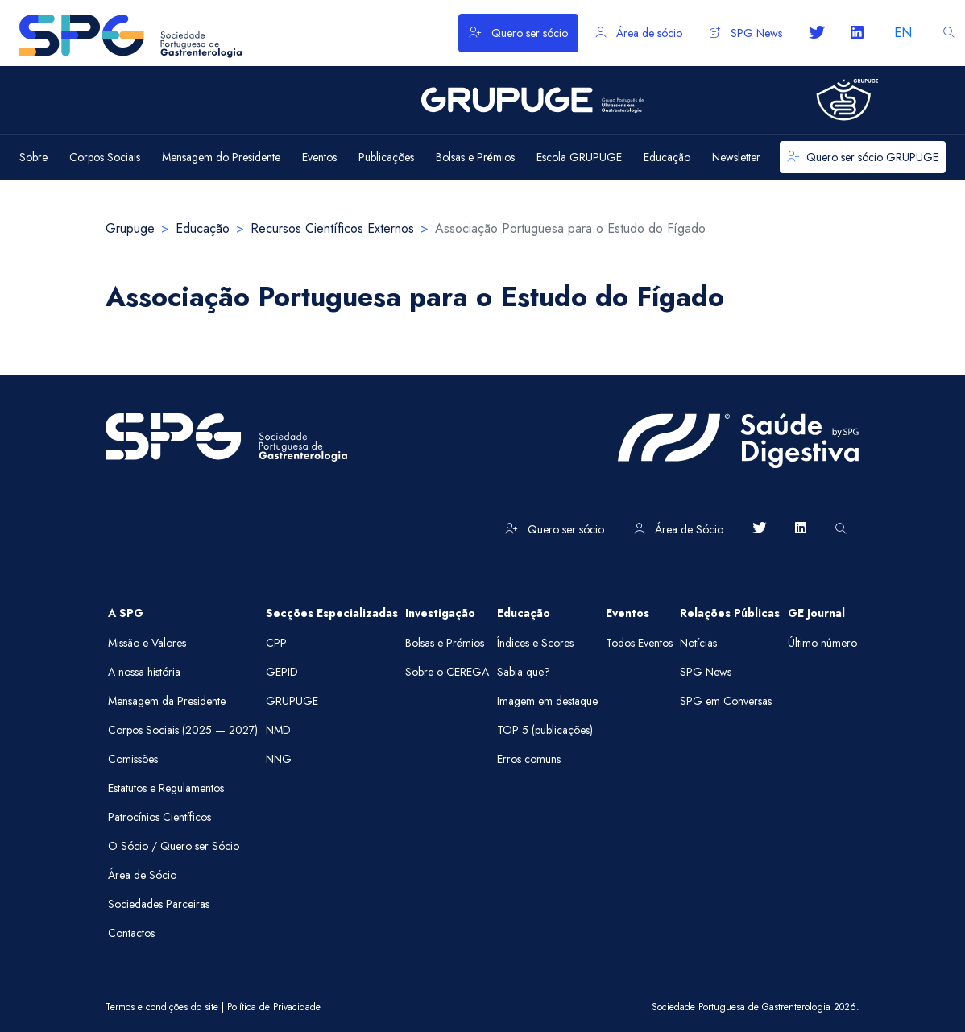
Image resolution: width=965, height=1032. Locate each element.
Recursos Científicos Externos (332, 228)
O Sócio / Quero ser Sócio (173, 846)
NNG (279, 759)
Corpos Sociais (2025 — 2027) (183, 730)
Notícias (698, 643)
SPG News (746, 33)
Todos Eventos (639, 643)
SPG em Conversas (726, 701)
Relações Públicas (730, 613)
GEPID (282, 672)
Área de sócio (638, 33)
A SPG (125, 613)
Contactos (131, 933)
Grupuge (130, 228)
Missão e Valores (147, 643)
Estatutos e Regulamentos (166, 788)
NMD (278, 730)
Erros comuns (529, 759)
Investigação (440, 613)
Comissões (133, 759)
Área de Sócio (678, 529)
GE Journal (816, 613)
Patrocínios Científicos (159, 817)
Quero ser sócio (518, 33)
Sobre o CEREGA (447, 672)
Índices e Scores (535, 643)
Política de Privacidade (274, 1007)
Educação (203, 228)
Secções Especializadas (332, 613)
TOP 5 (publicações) (545, 730)
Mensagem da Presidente (167, 701)
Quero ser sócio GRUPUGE (862, 157)
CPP (276, 643)
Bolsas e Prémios (444, 643)
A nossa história (144, 672)
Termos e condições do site (162, 1007)
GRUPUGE (292, 701)
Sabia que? (523, 672)
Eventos (627, 613)
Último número (822, 643)
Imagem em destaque (547, 701)
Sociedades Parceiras (158, 904)
